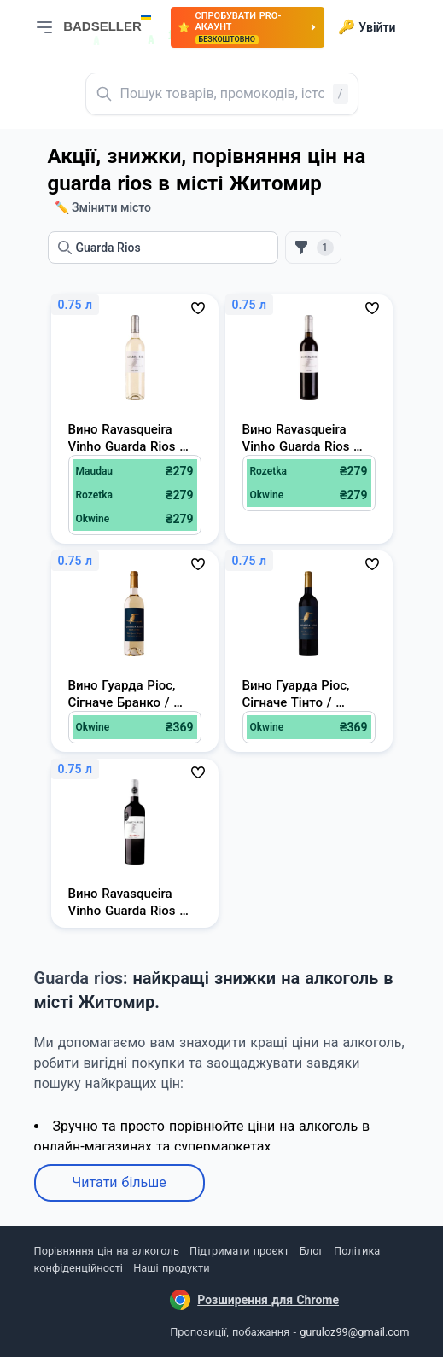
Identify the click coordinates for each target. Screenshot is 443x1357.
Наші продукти (171, 1267)
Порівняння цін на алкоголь (106, 1250)
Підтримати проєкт (239, 1250)
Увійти (366, 27)
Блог (312, 1250)
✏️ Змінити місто (103, 207)
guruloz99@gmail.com (354, 1331)
